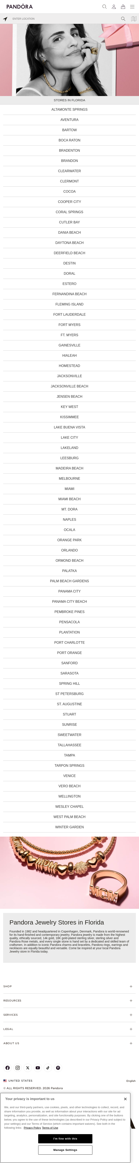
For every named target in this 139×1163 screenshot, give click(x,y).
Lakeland (69, 448)
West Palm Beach (69, 817)
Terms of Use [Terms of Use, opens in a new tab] (50, 1127)
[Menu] (132, 6)
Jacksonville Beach (69, 386)
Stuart (69, 714)
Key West (69, 407)
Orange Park (69, 540)
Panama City (69, 591)
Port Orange (69, 653)
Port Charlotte (69, 642)
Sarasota (69, 673)
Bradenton (69, 150)
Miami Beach (69, 499)
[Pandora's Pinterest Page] (58, 1068)
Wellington (69, 796)
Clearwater (69, 171)
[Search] (104, 6)
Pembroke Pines (69, 612)
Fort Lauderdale (69, 314)
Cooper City (69, 202)
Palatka (69, 571)
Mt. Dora (69, 509)
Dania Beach (69, 232)
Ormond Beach (69, 560)
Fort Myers (69, 325)
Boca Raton (69, 140)
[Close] (125, 1099)
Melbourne (69, 478)
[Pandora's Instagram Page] (17, 1068)
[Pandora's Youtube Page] (38, 1068)
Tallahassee (69, 745)
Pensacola (69, 622)
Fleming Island (69, 304)
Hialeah (69, 355)
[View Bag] (123, 6)
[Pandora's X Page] (28, 1068)
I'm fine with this (65, 1138)
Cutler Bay (69, 222)
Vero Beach (70, 786)
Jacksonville (69, 376)
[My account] (113, 6)
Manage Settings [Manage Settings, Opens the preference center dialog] (65, 1149)
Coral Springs (69, 212)
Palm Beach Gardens (69, 581)
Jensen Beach (70, 396)
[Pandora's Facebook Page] (7, 1068)
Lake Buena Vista (69, 427)
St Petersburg (69, 694)
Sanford (69, 663)
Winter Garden (69, 827)
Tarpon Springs (69, 765)
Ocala (69, 530)
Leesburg (69, 458)
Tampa (69, 755)
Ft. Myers (69, 335)
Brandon (69, 161)
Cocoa (69, 191)
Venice (69, 776)
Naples (69, 519)
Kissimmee (69, 417)
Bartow (69, 130)
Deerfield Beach (69, 253)
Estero (69, 284)
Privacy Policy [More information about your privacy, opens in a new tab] (32, 1127)
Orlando (69, 550)
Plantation (69, 632)
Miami (69, 489)
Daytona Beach (69, 243)
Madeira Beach (69, 468)
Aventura (69, 120)
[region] (65, 1128)
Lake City (69, 437)
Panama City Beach (69, 601)
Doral (69, 273)
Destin (69, 263)
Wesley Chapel (69, 806)
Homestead (69, 366)
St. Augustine (69, 704)
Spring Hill (69, 683)
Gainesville (69, 345)
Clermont (69, 181)
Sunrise (69, 724)
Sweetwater (69, 735)
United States (18, 1080)
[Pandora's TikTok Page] (48, 1068)
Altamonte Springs (69, 109)
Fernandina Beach (69, 294)
